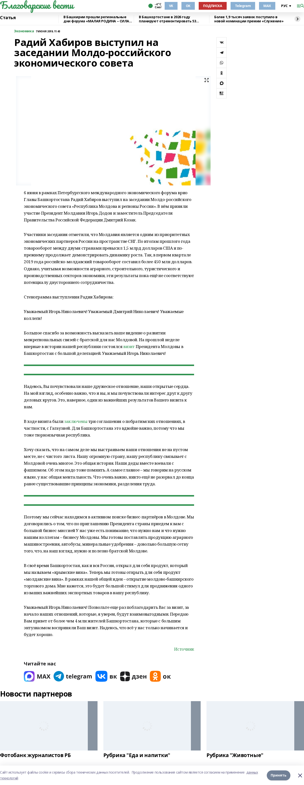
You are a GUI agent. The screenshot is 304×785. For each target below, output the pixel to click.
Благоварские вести (36, 5)
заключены (75, 421)
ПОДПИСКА (212, 5)
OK (188, 5)
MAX (267, 5)
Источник (184, 649)
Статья (8, 17)
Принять (278, 775)
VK (171, 5)
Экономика (24, 31)
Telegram (243, 5)
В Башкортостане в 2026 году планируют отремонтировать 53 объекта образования (167, 19)
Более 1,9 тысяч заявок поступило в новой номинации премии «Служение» (248, 19)
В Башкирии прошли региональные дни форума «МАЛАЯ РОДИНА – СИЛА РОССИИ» (96, 19)
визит (129, 346)
